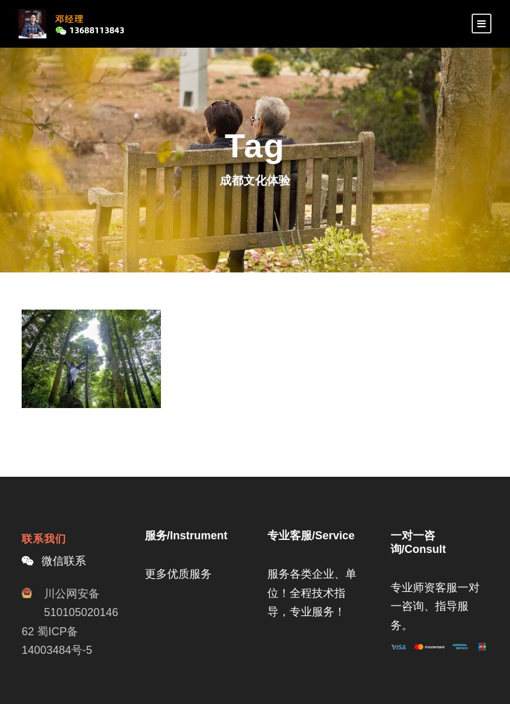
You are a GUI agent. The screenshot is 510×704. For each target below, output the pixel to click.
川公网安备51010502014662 (70, 613)
